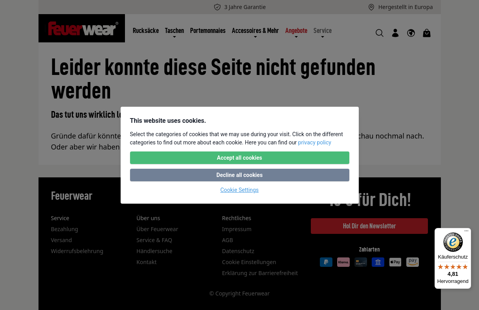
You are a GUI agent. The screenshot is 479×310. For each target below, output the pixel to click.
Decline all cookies (240, 175)
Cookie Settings (239, 190)
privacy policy (314, 142)
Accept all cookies (239, 158)
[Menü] (466, 232)
